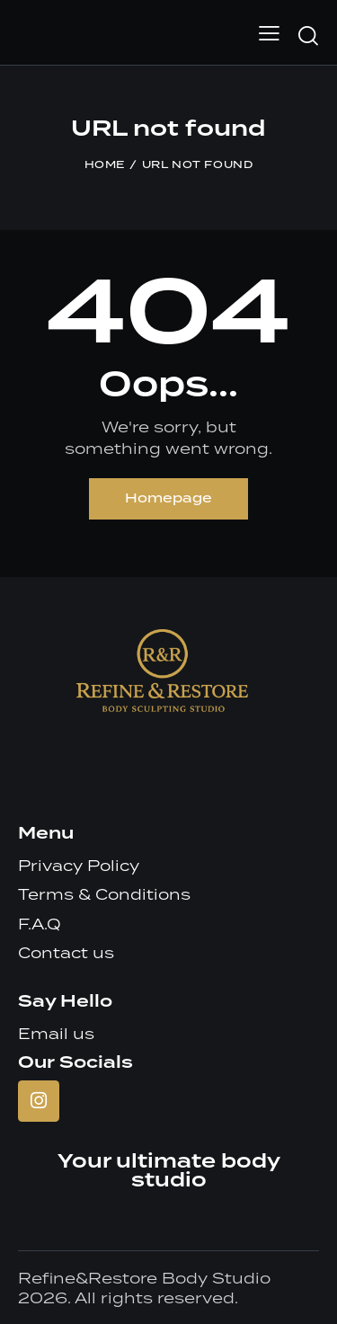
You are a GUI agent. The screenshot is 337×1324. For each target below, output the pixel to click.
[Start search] (308, 35)
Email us (56, 1034)
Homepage (168, 499)
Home (104, 165)
